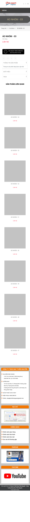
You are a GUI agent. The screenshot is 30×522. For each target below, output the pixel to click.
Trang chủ (4, 28)
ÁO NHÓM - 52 (15, 184)
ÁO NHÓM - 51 (15, 217)
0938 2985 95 (12, 395)
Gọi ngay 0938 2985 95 (13, 51)
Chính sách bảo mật (8, 437)
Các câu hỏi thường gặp (10, 439)
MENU (4, 10)
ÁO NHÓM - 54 (15, 117)
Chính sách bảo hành (9, 434)
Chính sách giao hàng (9, 432)
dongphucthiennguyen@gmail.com (15, 398)
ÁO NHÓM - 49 (15, 284)
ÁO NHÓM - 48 (15, 317)
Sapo (18, 489)
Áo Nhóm (11, 28)
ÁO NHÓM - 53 (15, 150)
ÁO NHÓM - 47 (15, 350)
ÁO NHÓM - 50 (15, 250)
